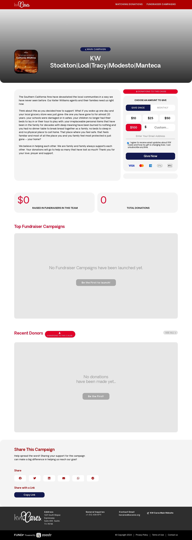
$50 (167, 118)
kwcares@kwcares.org (129, 515)
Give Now (150, 156)
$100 (133, 127)
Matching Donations (129, 5)
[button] (170, 333)
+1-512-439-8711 (93, 515)
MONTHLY (162, 108)
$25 (150, 118)
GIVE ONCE (138, 108)
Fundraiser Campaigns (161, 5)
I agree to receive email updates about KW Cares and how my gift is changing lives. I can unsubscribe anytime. (149, 145)
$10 (133, 118)
